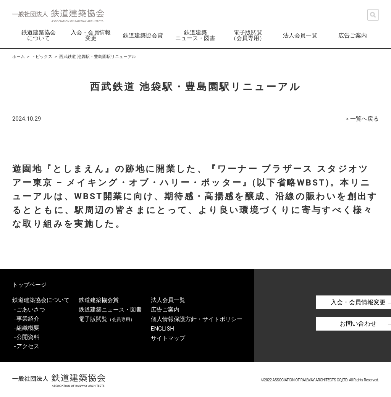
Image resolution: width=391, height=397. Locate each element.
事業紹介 (27, 317)
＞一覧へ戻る (361, 118)
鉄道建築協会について (38, 35)
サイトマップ (167, 335)
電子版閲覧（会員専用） (248, 35)
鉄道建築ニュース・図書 (195, 35)
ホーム (18, 56)
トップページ (29, 284)
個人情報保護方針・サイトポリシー (196, 317)
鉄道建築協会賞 (143, 35)
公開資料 (27, 335)
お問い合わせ (336, 322)
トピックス (41, 56)
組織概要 (27, 326)
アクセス (27, 345)
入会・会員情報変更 (91, 35)
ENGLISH (162, 326)
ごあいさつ (30, 308)
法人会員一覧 (300, 35)
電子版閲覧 (107, 317)
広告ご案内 (352, 35)
